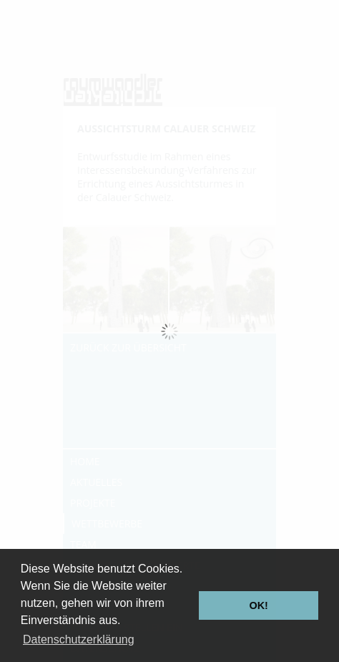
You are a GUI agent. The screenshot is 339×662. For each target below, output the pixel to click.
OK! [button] (258, 605)
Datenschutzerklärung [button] (78, 639)
